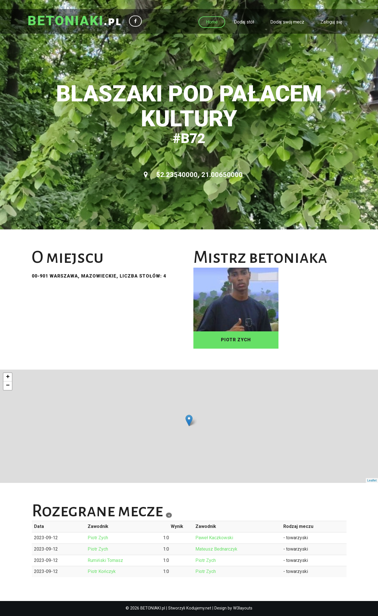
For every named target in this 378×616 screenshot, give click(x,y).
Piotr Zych (98, 537)
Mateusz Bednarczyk (216, 549)
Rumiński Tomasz (105, 560)
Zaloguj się (331, 22)
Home (212, 22)
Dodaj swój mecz (287, 22)
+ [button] (8, 377)
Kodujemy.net (198, 608)
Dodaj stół (244, 22)
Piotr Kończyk (102, 571)
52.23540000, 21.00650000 (193, 175)
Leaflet (372, 480)
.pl (75, 21)
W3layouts (242, 608)
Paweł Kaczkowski (214, 537)
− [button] (8, 385)
